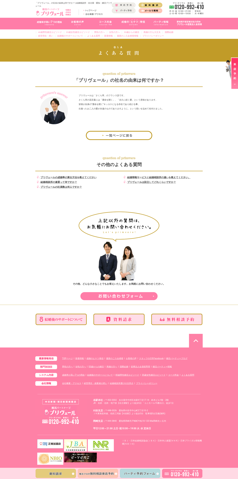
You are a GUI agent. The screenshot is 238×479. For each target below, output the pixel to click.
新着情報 (108, 36)
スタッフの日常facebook (151, 358)
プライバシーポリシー (153, 36)
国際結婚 (169, 32)
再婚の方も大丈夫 (152, 32)
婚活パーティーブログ (176, 358)
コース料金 (173, 375)
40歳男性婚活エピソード (50, 32)
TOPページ (67, 358)
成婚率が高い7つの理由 (73, 375)
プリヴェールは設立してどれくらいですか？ (151, 182)
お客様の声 (131, 358)
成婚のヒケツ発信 (94, 358)
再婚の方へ (112, 366)
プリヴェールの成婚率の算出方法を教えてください (68, 177)
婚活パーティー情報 (162, 366)
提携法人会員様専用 (140, 366)
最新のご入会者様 (114, 358)
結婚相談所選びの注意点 (121, 383)
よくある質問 (93, 36)
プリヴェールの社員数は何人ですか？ (61, 187)
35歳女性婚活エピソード (78, 32)
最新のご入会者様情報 (127, 36)
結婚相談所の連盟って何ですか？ (58, 182)
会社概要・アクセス (71, 383)
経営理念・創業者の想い (95, 383)
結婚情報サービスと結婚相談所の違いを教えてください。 (159, 177)
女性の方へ (114, 32)
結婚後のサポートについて (70, 36)
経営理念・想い (45, 36)
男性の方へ (99, 32)
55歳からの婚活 (131, 32)
